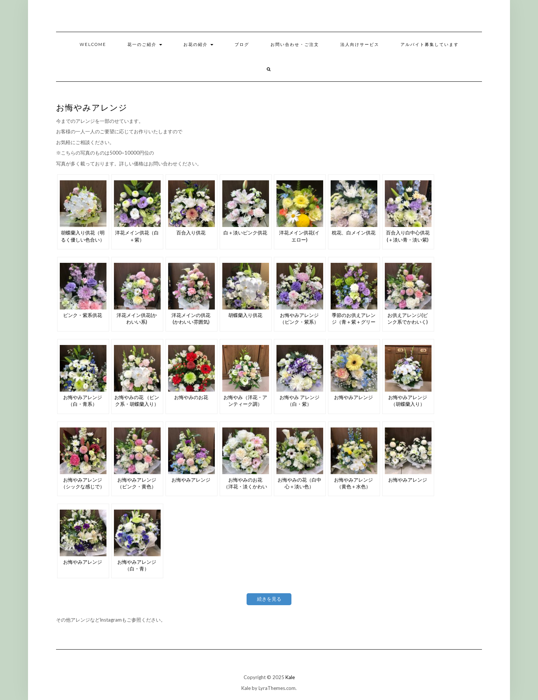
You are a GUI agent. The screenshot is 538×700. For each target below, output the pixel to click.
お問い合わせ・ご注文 (294, 44)
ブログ (242, 44)
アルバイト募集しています (430, 44)
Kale (290, 677)
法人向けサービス (359, 44)
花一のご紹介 (144, 44)
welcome (93, 44)
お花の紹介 (198, 44)
